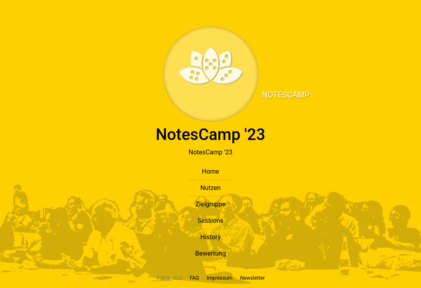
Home (210, 171)
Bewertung (210, 253)
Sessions (210, 220)
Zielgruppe (210, 204)
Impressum (220, 278)
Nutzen (210, 188)
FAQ (194, 278)
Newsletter (252, 278)
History (210, 237)
